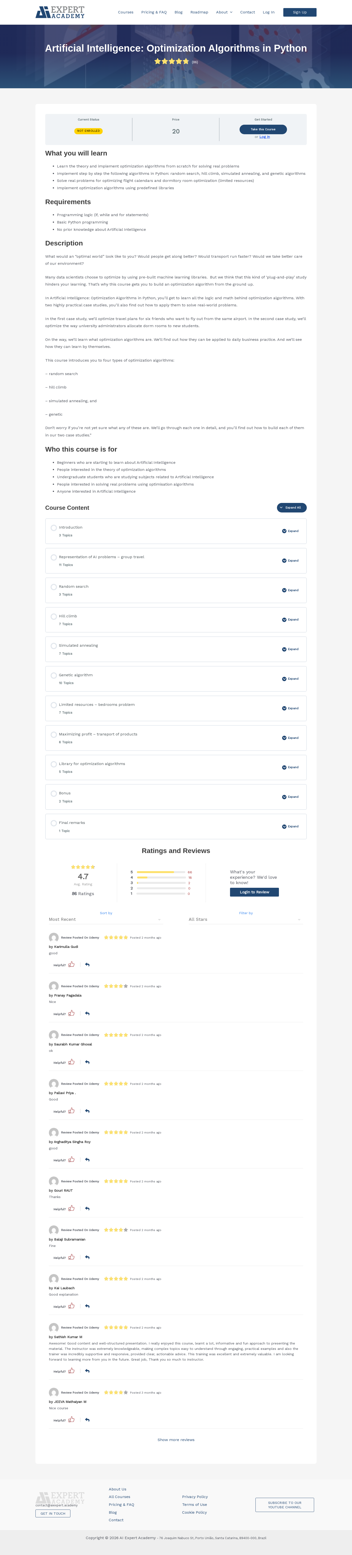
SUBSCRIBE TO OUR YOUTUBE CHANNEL (284, 1505)
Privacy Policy (195, 1496)
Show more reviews (176, 1439)
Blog (113, 1512)
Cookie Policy (194, 1512)
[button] (300, 12)
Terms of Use (194, 1504)
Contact (116, 1520)
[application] (230, 12)
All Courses (119, 1496)
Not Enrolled (88, 131)
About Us (117, 1489)
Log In (264, 136)
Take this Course (263, 129)
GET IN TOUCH (53, 1513)
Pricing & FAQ (121, 1504)
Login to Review (254, 892)
